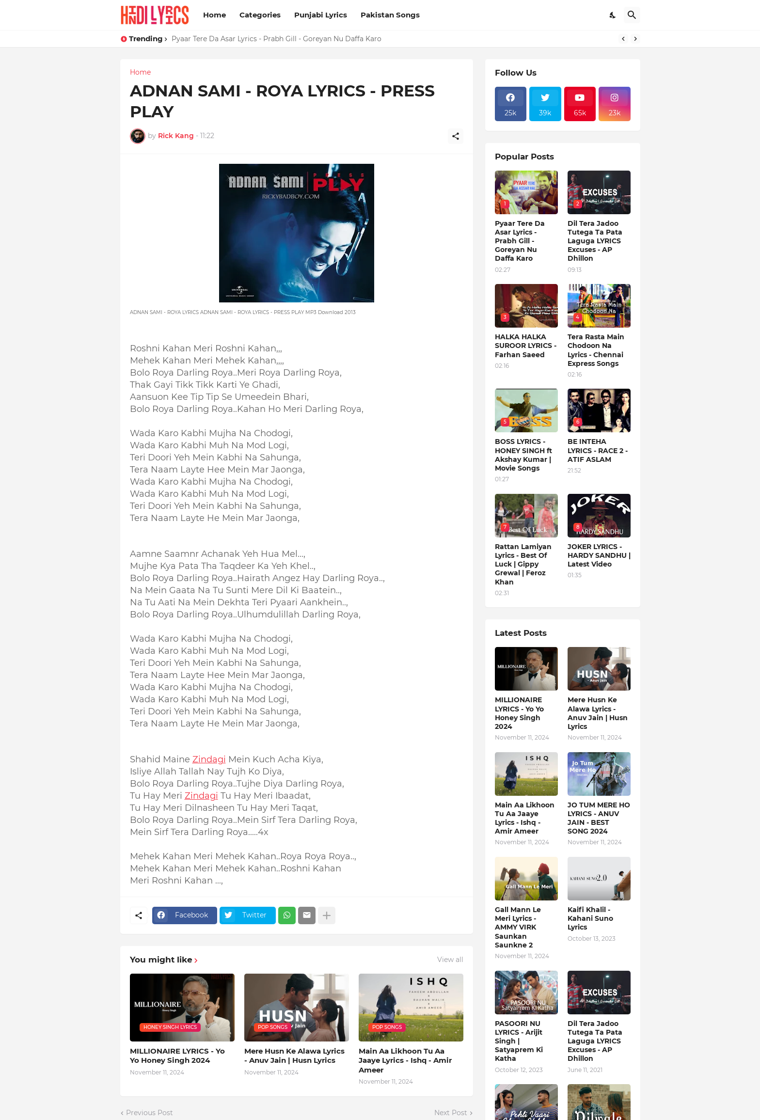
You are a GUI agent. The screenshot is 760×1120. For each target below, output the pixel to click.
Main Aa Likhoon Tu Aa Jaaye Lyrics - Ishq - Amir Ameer (405, 1060)
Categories (260, 14)
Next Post (450, 1112)
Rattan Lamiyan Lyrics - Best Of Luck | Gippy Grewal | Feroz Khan (523, 564)
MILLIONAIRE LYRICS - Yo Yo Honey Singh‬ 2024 (177, 1055)
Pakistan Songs (390, 14)
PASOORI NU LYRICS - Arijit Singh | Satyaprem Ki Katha (519, 1041)
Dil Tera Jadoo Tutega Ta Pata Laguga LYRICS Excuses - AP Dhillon (595, 241)
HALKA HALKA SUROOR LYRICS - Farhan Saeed (525, 345)
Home (214, 14)
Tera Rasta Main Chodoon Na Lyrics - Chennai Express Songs (596, 350)
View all (450, 959)
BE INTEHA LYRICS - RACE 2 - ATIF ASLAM (598, 450)
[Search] (632, 15)
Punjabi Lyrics (320, 14)
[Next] (635, 39)
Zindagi (209, 759)
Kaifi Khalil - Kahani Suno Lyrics (590, 918)
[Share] (455, 136)
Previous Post (149, 1112)
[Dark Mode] (613, 15)
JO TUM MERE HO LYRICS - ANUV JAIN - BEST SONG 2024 (599, 818)
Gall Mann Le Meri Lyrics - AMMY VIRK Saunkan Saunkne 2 (518, 927)
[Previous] (623, 39)
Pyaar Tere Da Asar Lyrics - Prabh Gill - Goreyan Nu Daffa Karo (276, 38)
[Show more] (326, 915)
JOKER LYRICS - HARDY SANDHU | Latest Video (599, 555)
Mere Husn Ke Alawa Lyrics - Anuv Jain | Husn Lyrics (294, 1055)
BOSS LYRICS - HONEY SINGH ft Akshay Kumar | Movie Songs (523, 455)
